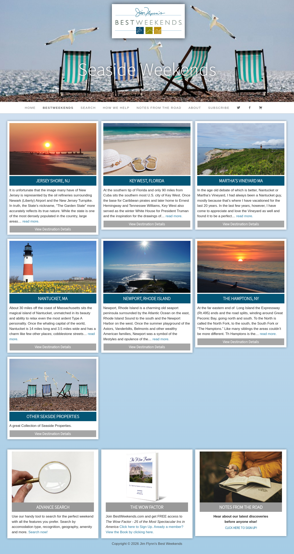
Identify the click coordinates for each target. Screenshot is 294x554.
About (194, 107)
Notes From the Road (241, 507)
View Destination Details (53, 229)
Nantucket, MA (53, 298)
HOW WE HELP (116, 107)
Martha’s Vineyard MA (241, 180)
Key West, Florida (146, 180)
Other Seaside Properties (53, 416)
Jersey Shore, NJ (53, 180)
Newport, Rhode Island (146, 298)
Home (30, 107)
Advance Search (52, 507)
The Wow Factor (146, 507)
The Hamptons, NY (241, 298)
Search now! (38, 532)
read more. (30, 221)
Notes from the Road (159, 107)
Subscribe (219, 107)
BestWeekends (58, 107)
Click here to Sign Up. (136, 527)
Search (88, 107)
